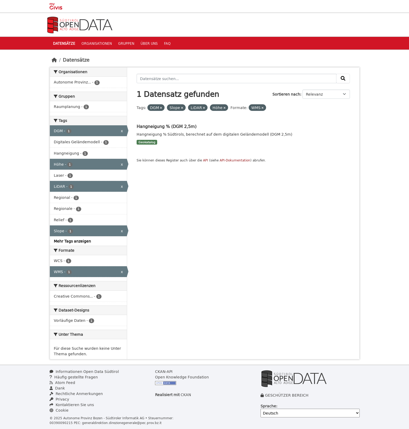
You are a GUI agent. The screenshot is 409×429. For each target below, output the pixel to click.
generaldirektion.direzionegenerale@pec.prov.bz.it (122, 422)
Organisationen (96, 43)
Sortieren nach (286, 94)
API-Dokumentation (235, 160)
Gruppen (126, 43)
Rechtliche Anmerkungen (76, 393)
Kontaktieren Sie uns (72, 404)
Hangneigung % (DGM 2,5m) (166, 126)
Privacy (59, 399)
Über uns (149, 43)
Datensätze (64, 43)
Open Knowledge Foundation (182, 377)
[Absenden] (343, 78)
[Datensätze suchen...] (236, 78)
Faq (167, 43)
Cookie (59, 410)
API (205, 160)
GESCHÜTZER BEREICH (287, 395)
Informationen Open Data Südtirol (84, 371)
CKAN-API (163, 371)
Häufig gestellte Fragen (74, 377)
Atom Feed (62, 382)
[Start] (54, 59)
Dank (57, 388)
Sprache (268, 406)
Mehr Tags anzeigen (72, 241)
